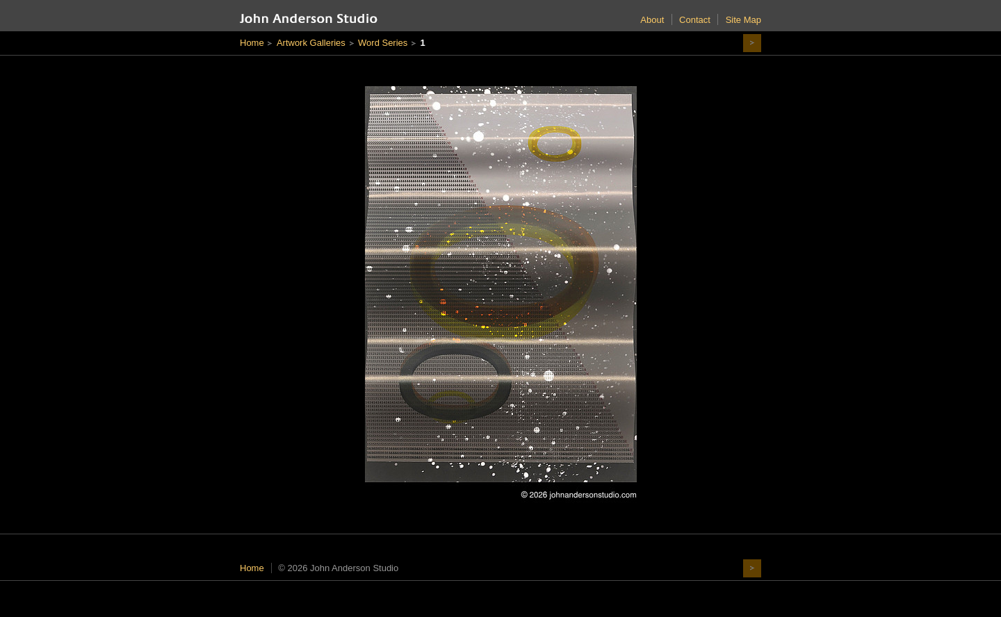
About (652, 20)
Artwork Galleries (311, 43)
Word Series (382, 43)
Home (252, 43)
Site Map (743, 20)
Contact (694, 20)
